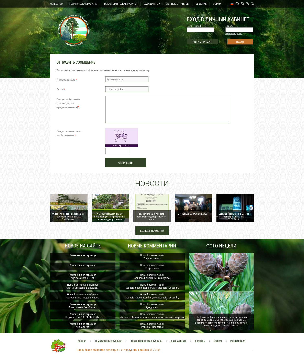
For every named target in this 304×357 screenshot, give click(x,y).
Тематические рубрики (108, 340)
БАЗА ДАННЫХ (152, 3)
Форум (218, 340)
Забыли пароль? (234, 33)
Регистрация (237, 340)
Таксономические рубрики (146, 340)
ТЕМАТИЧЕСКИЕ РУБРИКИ (83, 3)
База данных (178, 340)
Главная (81, 340)
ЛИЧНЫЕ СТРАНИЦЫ (177, 3)
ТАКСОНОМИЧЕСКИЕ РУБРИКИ (120, 3)
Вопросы (200, 340)
